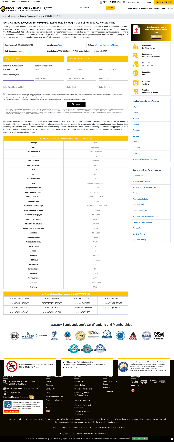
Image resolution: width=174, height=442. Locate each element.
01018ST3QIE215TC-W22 (52, 303)
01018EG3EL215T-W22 (83, 308)
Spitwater (136, 130)
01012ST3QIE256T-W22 (112, 308)
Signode (136, 124)
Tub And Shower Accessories (144, 187)
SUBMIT (76, 104)
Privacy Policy (79, 381)
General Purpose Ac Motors (31, 16)
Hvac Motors (138, 176)
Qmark (135, 113)
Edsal (135, 153)
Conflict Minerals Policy (83, 389)
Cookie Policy (79, 385)
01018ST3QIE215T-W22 (52, 312)
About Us (136, 8)
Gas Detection (138, 193)
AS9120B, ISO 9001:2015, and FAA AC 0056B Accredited (22, 2)
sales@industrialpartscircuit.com (137, 2)
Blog (171, 8)
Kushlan (136, 118)
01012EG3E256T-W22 (82, 299)
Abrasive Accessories (54, 396)
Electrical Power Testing (142, 222)
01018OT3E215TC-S (52, 308)
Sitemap (49, 408)
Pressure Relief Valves (141, 182)
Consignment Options (111, 391)
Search (110, 8)
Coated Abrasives (140, 211)
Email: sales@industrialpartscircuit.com (22, 388)
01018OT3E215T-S (83, 312)
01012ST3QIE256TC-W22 (20, 312)
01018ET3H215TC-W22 (19, 303)
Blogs (48, 404)
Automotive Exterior (140, 199)
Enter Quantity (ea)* (11, 75)
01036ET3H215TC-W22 (19, 299)
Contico (136, 136)
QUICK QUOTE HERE (164, 2)
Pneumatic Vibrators (54, 400)
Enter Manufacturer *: (43, 66)
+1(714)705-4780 (13, 393)
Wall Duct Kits (138, 205)
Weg (60, 45)
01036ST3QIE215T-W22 (112, 303)
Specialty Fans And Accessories (145, 216)
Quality (48, 393)
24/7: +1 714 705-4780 (110, 2)
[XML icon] (48, 411)
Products (144, 8)
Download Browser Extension (18, 397)
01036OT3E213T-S (52, 299)
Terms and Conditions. (116, 94)
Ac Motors (20, 51)
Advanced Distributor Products (145, 159)
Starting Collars (139, 234)
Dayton (135, 107)
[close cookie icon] (172, 439)
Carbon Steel (138, 228)
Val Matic (136, 148)
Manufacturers (154, 8)
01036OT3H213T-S (19, 308)
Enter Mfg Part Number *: (13, 66)
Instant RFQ (107, 388)
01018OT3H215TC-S (113, 299)
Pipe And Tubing (139, 240)
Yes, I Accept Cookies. (140, 439)
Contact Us (165, 8)
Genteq (135, 142)
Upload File (156, 37)
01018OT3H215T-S (82, 303)
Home (130, 8)
